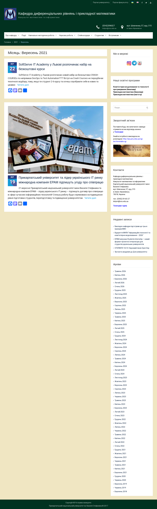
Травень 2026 (120, 271)
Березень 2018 (121, 491)
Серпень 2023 (120, 389)
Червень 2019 (120, 488)
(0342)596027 (108, 26)
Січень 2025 (119, 332)
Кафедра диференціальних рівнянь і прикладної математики (66, 14)
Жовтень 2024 (120, 343)
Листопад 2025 (121, 294)
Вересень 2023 (121, 385)
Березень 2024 (121, 366)
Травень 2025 (120, 317)
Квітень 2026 (120, 275)
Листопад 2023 (121, 378)
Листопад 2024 (121, 340)
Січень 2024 (119, 374)
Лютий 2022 (119, 442)
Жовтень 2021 (120, 453)
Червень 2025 (120, 313)
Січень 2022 (119, 446)
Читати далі (23, 85)
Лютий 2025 (119, 328)
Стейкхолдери (84, 35)
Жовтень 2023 (120, 381)
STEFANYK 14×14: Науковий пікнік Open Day (132, 248)
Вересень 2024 (121, 347)
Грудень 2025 (120, 290)
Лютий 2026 (119, 283)
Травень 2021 (120, 465)
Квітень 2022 (120, 438)
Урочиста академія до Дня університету (131, 252)
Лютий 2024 (119, 370)
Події (24, 35)
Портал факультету (120, 2)
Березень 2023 (121, 408)
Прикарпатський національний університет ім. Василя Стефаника (75, 506)
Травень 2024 (120, 359)
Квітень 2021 (120, 469)
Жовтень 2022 (120, 423)
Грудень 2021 (120, 450)
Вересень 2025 (121, 302)
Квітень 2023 (120, 404)
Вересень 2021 (121, 457)
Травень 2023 (120, 400)
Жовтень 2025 (120, 298)
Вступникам (114, 35)
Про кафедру (11, 35)
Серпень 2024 (120, 351)
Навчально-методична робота (41, 35)
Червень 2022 (120, 431)
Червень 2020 (120, 480)
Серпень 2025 (120, 305)
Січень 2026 (119, 286)
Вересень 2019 (121, 484)
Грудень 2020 (120, 476)
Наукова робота (66, 35)
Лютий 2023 (119, 412)
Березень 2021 (121, 472)
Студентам (99, 35)
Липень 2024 (120, 355)
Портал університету (101, 2)
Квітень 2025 (120, 321)
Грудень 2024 (120, 336)
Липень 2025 (120, 309)
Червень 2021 (120, 461)
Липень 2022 (120, 427)
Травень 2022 (120, 435)
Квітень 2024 (120, 362)
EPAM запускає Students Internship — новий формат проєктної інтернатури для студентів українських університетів (132, 241)
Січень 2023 (119, 416)
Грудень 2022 (120, 419)
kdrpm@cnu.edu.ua (109, 28)
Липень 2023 (120, 393)
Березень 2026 (121, 279)
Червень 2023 (120, 397)
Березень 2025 (121, 324)
